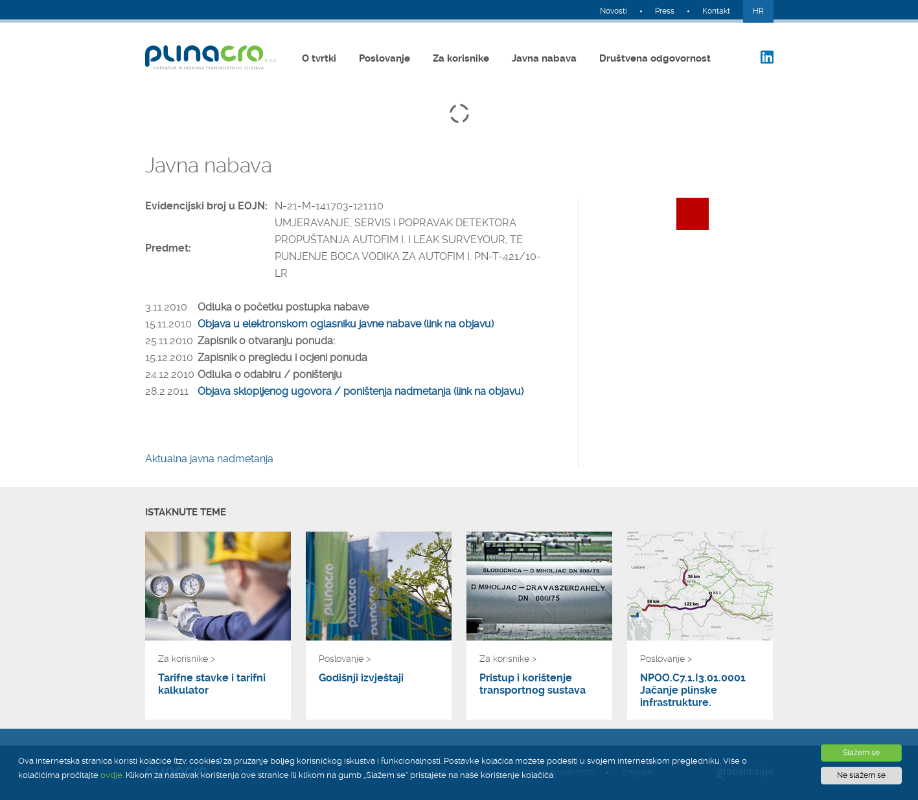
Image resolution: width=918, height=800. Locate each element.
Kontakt (716, 11)
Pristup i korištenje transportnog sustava (532, 684)
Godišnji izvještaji (361, 678)
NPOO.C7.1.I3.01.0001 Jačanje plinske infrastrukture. (693, 690)
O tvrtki (319, 58)
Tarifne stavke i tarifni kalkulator (212, 684)
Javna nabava (544, 58)
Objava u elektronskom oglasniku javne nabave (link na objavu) (346, 324)
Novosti (613, 11)
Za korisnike (461, 58)
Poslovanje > (345, 658)
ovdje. (112, 775)
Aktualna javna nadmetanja (209, 459)
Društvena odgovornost (655, 58)
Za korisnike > (186, 658)
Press (664, 11)
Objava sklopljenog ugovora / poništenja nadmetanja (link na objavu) (360, 391)
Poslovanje (384, 58)
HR (758, 11)
